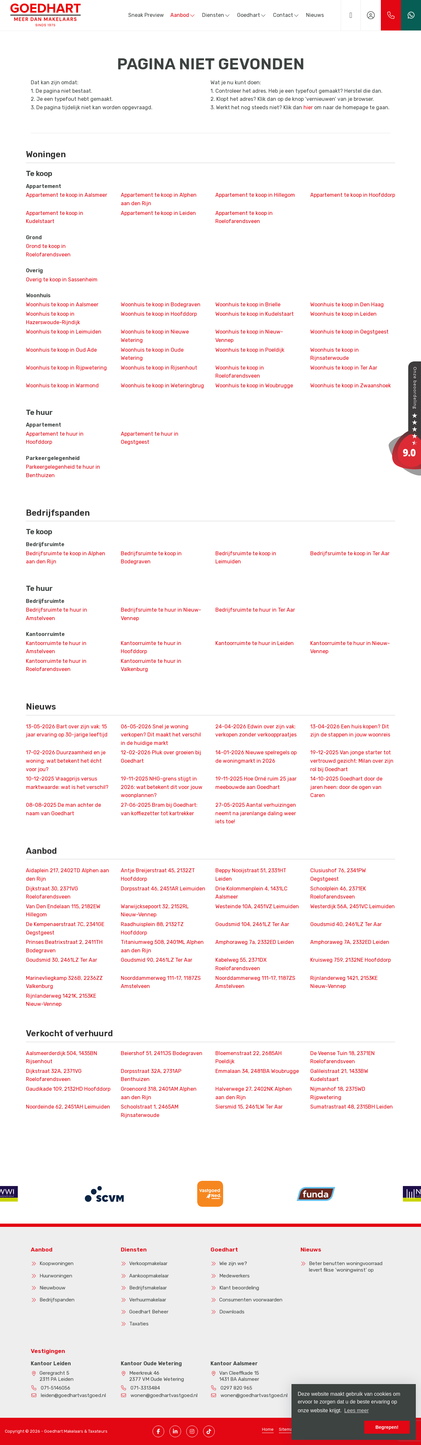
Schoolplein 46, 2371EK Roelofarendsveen (338, 893)
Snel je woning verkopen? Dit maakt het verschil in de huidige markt (161, 734)
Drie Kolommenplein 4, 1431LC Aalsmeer (251, 893)
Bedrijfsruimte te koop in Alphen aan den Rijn (65, 557)
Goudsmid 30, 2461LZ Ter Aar (61, 960)
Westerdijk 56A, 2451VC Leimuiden (352, 906)
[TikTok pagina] (209, 1431)
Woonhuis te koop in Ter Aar (343, 368)
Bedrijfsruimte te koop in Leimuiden (245, 557)
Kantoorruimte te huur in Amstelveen (56, 647)
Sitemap (287, 1429)
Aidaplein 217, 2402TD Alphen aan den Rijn (67, 874)
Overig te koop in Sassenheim (61, 279)
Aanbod (183, 15)
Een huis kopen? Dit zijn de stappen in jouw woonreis (350, 730)
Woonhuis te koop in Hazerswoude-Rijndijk (53, 318)
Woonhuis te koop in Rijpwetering (66, 368)
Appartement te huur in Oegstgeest (149, 438)
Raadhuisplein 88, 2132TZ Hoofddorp (152, 928)
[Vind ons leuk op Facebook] (158, 1431)
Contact (286, 15)
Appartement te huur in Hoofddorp (55, 438)
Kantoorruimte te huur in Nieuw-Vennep (350, 647)
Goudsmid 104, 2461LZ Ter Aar (252, 924)
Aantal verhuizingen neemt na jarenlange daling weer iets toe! (255, 813)
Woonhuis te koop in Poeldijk (249, 350)
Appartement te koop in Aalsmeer (66, 195)
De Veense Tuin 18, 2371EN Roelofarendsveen (342, 1057)
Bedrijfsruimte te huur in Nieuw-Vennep (161, 614)
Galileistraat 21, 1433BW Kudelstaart (339, 1075)
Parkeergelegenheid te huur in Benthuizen (63, 471)
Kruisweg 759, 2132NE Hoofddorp (350, 960)
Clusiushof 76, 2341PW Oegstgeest (338, 874)
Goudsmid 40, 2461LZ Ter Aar (346, 924)
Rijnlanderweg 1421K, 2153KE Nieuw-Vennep (61, 1000)
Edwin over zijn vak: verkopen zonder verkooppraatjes (256, 730)
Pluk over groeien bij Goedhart (161, 756)
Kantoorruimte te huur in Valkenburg (151, 665)
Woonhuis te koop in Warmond (62, 385)
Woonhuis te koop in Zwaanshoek (350, 385)
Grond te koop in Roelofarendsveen (48, 250)
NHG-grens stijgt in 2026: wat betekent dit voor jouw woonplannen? (161, 787)
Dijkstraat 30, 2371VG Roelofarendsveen (52, 893)
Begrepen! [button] (386, 1427)
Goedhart (252, 15)
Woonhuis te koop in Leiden (343, 314)
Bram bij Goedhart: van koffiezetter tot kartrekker (159, 809)
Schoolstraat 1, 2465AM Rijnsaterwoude (149, 1111)
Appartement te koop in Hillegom (255, 195)
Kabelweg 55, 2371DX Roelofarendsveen (241, 964)
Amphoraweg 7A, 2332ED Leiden (349, 942)
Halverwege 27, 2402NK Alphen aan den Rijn (253, 1093)
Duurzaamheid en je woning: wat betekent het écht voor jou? (66, 760)
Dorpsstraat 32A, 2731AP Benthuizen (151, 1075)
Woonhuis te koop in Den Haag (347, 304)
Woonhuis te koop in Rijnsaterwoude (334, 354)
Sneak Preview (146, 15)
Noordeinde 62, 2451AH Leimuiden (68, 1107)
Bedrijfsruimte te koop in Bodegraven (151, 557)
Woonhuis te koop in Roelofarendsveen (239, 372)
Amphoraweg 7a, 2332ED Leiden (254, 942)
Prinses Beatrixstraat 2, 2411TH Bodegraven (64, 946)
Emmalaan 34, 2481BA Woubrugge (257, 1071)
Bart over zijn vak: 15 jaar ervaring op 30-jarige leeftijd (67, 730)
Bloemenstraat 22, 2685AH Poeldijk (248, 1057)
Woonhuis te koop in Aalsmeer (62, 304)
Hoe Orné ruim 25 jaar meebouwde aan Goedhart (256, 783)
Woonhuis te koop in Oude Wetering (152, 354)
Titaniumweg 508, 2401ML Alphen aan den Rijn (162, 946)
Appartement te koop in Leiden (158, 213)
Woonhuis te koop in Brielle (247, 304)
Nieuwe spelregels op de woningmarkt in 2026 (256, 756)
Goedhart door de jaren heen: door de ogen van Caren (346, 787)
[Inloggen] (371, 15)
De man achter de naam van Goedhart (63, 809)
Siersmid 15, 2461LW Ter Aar (249, 1107)
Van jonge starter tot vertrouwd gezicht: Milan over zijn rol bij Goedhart (351, 760)
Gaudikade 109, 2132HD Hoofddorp (68, 1089)
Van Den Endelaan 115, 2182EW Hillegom (63, 910)
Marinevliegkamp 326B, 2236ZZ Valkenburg (64, 982)
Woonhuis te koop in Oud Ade (61, 350)
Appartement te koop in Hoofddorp (352, 195)
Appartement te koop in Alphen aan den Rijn (159, 199)
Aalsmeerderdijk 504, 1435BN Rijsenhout (61, 1057)
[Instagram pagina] (192, 1431)
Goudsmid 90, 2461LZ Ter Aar (156, 960)
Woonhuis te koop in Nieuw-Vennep (249, 336)
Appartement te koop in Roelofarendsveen (244, 217)
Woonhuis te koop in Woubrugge (254, 385)
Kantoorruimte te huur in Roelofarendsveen (56, 665)
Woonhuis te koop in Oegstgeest (349, 332)
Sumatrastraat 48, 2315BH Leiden (351, 1107)
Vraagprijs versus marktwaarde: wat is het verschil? (67, 783)
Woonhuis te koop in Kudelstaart (254, 314)
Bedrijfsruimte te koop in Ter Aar (350, 553)
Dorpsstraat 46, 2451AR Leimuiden (163, 889)
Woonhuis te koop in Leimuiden (63, 332)
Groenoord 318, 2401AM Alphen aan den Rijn (159, 1093)
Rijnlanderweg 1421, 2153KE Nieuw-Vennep (344, 982)
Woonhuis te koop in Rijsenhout (159, 368)
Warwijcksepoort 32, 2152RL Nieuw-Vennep (155, 910)
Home (268, 1429)
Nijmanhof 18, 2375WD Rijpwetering (337, 1093)
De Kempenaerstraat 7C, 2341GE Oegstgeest (65, 928)
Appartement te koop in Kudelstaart (54, 217)
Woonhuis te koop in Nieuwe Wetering (155, 336)
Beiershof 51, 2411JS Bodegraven (161, 1053)
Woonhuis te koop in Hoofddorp (159, 314)
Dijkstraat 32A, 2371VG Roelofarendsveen (54, 1075)
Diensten (216, 15)
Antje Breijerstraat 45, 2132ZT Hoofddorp (158, 874)
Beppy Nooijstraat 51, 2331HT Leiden (250, 874)
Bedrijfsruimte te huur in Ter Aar (255, 610)
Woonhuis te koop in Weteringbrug (162, 385)
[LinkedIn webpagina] (175, 1431)
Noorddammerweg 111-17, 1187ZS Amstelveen (161, 982)
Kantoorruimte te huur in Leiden (254, 643)
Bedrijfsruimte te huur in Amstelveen (56, 614)
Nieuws (315, 15)
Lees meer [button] (356, 1410)
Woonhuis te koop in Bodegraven (160, 304)
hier (308, 107)
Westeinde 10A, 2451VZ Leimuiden (257, 906)
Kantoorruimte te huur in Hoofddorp (151, 647)
